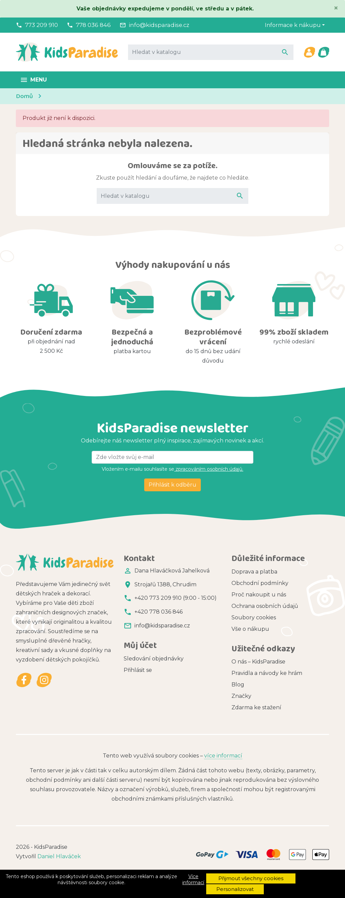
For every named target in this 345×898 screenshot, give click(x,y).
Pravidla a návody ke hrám (266, 684)
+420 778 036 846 (158, 612)
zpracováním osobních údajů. (208, 469)
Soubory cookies (253, 617)
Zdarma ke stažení (256, 719)
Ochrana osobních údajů (264, 606)
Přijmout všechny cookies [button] (250, 878)
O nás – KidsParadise (258, 673)
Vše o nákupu (250, 629)
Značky (241, 707)
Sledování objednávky (154, 657)
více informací (223, 771)
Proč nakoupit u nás (258, 594)
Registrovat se (143, 680)
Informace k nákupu (293, 25)
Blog (237, 696)
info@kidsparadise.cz (159, 25)
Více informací (193, 879)
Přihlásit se (138, 668)
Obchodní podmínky (259, 583)
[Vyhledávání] (210, 52)
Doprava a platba (254, 571)
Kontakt (242, 640)
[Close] (336, 8)
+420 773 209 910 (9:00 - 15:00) (175, 598)
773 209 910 (41, 25)
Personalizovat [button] (235, 889)
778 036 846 (93, 25)
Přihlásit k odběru (172, 485)
